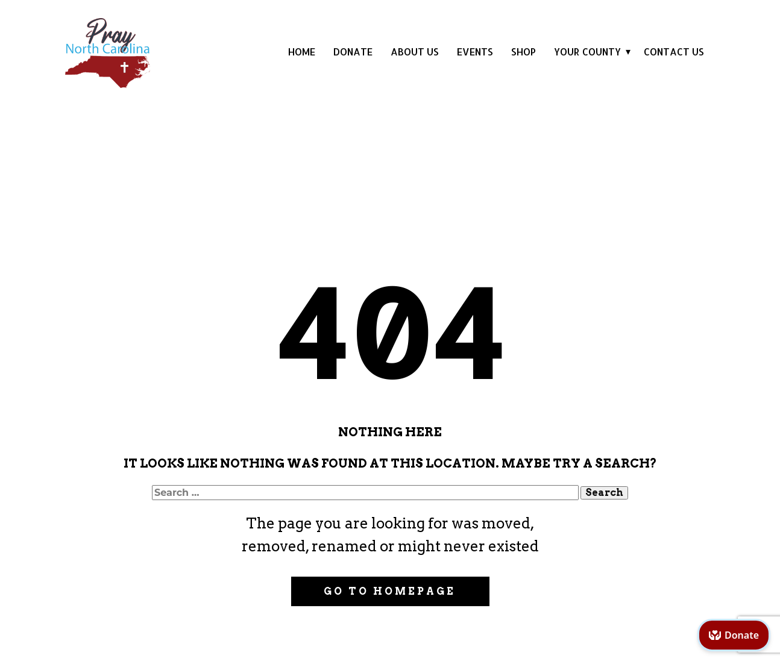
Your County (587, 51)
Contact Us (674, 51)
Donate (353, 51)
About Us (415, 51)
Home (301, 51)
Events (475, 51)
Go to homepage (390, 591)
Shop (523, 51)
